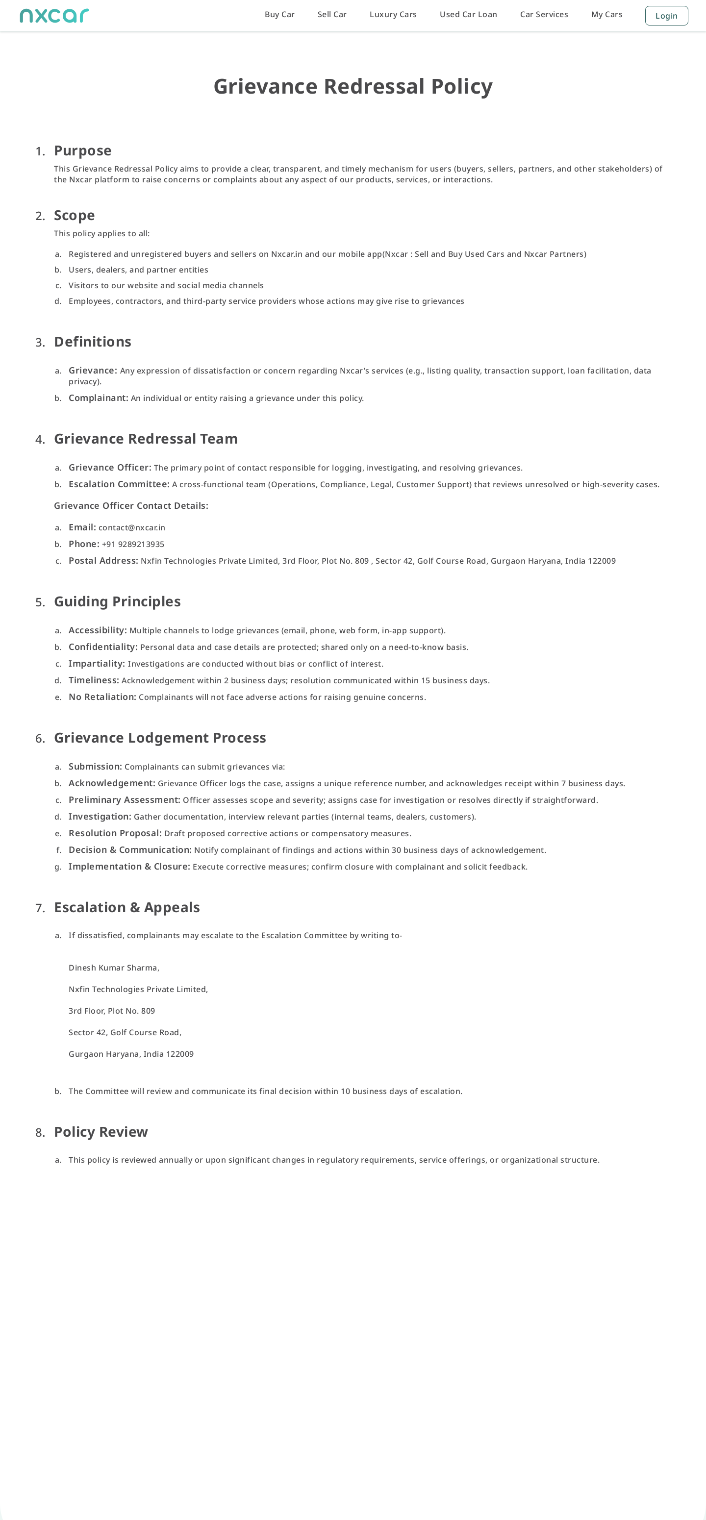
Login (667, 15)
